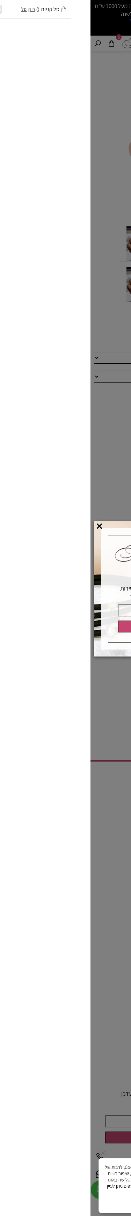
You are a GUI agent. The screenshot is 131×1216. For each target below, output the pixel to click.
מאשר (65, 1203)
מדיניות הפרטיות (68, 1192)
